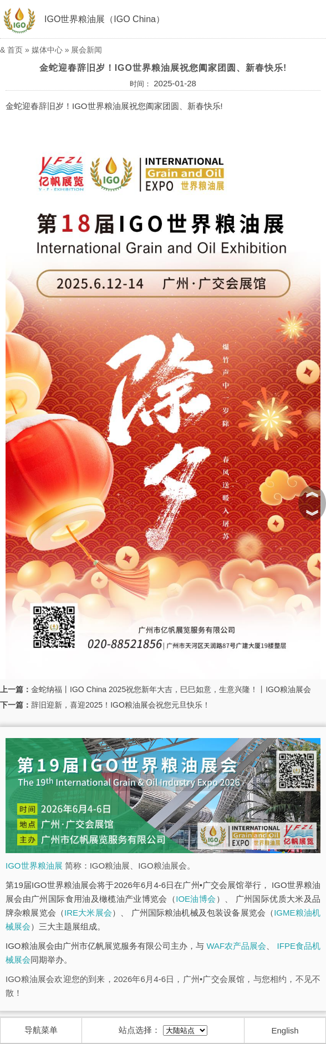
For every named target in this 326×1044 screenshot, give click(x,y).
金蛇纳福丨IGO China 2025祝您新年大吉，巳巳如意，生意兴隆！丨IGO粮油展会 (171, 689)
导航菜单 (41, 1030)
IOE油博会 (196, 898)
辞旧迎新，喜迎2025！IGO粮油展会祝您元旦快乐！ (120, 704)
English (285, 1030)
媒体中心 (47, 49)
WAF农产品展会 (236, 945)
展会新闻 (86, 49)
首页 (15, 49)
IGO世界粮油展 (34, 865)
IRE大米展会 (88, 912)
